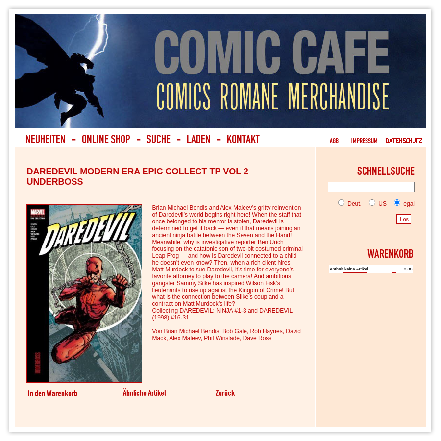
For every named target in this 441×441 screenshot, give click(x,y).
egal (402, 203)
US (376, 203)
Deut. (350, 203)
